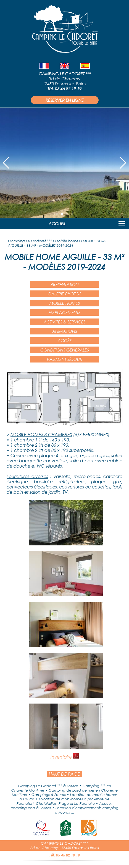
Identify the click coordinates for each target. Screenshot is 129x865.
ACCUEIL (57, 223)
